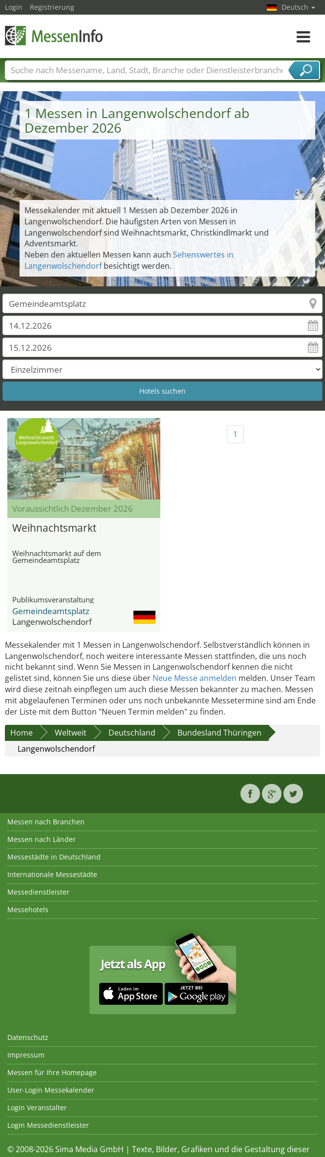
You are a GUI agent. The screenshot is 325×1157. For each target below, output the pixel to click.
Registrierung (52, 7)
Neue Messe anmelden (194, 678)
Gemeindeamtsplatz (50, 611)
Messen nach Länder (41, 839)
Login (13, 7)
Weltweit (71, 732)
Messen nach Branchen (46, 821)
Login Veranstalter (37, 1107)
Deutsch (298, 7)
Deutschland (131, 732)
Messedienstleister (38, 892)
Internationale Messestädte (52, 874)
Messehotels (27, 909)
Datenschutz (27, 1037)
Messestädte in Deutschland (54, 856)
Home (21, 732)
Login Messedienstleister (48, 1125)
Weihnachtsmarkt (54, 528)
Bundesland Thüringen (219, 732)
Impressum (25, 1054)
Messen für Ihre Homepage (52, 1072)
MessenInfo (54, 35)
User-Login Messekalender (50, 1090)
